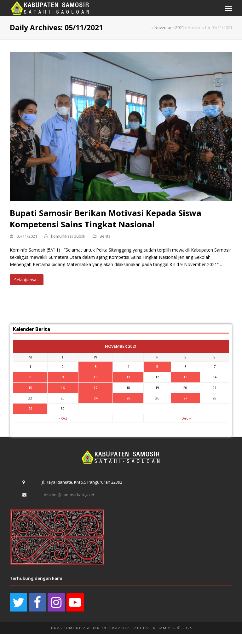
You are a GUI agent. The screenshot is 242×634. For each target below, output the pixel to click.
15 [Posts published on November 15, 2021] (30, 387)
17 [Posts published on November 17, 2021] (95, 387)
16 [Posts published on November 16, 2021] (63, 387)
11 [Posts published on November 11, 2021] (128, 377)
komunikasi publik (68, 236)
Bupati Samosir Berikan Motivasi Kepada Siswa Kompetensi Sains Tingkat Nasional (105, 218)
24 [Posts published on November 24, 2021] (95, 398)
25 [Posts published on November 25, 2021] (128, 398)
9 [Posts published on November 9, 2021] (63, 377)
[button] (228, 8)
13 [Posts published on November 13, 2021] (185, 377)
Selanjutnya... (26, 279)
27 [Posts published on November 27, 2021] (185, 398)
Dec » (186, 418)
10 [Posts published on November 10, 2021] (95, 377)
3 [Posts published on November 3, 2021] (95, 366)
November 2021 (169, 27)
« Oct (62, 418)
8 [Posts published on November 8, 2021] (30, 377)
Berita (105, 236)
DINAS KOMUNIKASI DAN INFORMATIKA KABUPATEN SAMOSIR (112, 627)
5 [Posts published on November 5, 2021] (157, 366)
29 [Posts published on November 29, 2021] (30, 408)
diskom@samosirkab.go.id (69, 494)
